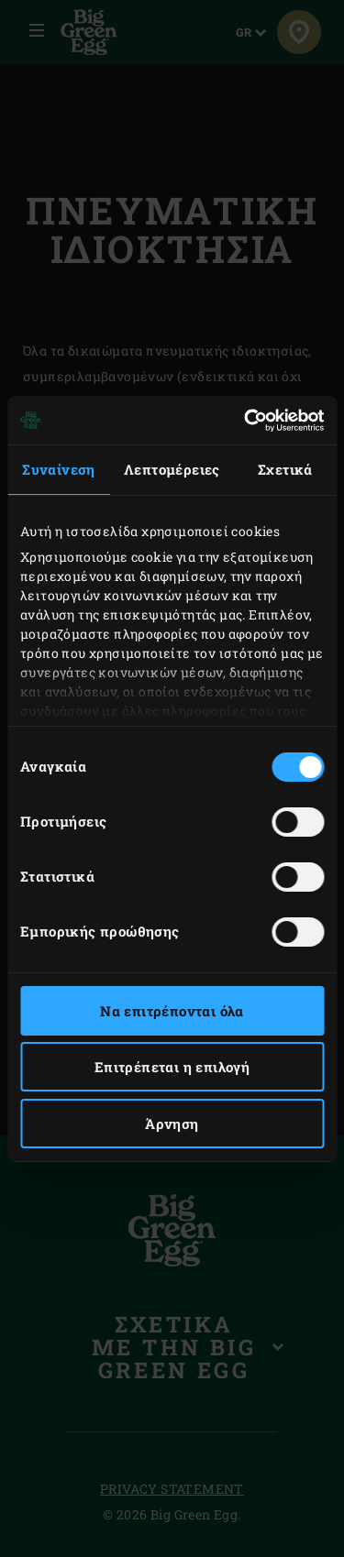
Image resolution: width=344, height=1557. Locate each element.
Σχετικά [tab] (285, 469)
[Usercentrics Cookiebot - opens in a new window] (246, 421)
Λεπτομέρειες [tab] (172, 469)
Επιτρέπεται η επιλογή (172, 1067)
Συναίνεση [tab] (58, 469)
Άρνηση (171, 1123)
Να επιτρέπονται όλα (172, 1011)
